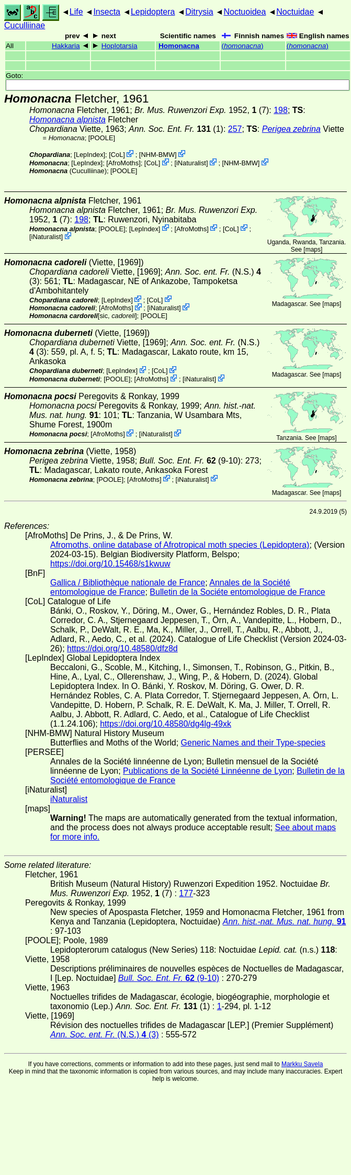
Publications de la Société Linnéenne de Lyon (207, 770)
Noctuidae (295, 11)
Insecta (106, 11)
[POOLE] (101, 138)
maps (313, 249)
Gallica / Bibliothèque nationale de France (127, 582)
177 (186, 893)
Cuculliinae (24, 25)
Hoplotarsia (119, 46)
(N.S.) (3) (104, 1034)
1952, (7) (201, 110)
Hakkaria (66, 46)
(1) (176, 129)
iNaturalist (191, 163)
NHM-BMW (158, 155)
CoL (117, 155)
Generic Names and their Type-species (253, 742)
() (242, 46)
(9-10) (190, 460)
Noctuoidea (244, 11)
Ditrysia (199, 11)
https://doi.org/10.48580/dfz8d (122, 648)
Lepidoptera (153, 11)
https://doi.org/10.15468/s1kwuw (110, 563)
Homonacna (178, 46)
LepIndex (90, 155)
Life (76, 11)
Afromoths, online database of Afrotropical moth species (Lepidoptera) (179, 544)
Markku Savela (302, 1064)
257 (235, 129)
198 (281, 110)
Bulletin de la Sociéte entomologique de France (237, 592)
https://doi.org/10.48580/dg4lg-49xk (165, 723)
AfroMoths (123, 163)
